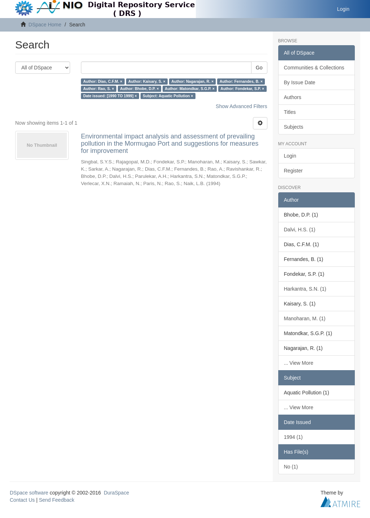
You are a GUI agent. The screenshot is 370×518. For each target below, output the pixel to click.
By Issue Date (299, 82)
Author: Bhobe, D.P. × (139, 88)
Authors (292, 97)
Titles (290, 112)
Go (259, 67)
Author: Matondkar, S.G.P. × (190, 88)
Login (290, 156)
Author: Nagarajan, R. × (192, 81)
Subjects (294, 127)
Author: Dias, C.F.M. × (102, 81)
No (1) (291, 467)
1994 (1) (293, 437)
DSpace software (29, 493)
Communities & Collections (314, 67)
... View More (298, 363)
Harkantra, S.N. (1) (305, 289)
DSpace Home (45, 24)
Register (293, 171)
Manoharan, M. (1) (305, 318)
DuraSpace (116, 493)
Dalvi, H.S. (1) (299, 229)
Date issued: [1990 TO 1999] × (110, 96)
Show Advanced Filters (241, 106)
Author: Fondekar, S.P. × (242, 88)
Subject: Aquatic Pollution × (168, 96)
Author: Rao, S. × (98, 88)
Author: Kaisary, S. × (146, 81)
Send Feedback (56, 500)
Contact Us (22, 500)
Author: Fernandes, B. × (241, 81)
